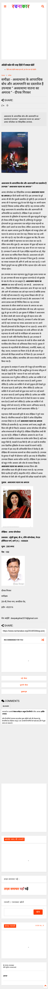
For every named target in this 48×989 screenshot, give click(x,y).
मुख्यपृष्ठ (24, 692)
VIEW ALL (39, 925)
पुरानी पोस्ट (24, 685)
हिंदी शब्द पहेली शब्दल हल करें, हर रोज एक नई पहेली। (21, 69)
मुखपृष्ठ (5, 976)
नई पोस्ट (24, 678)
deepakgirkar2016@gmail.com (24, 618)
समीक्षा (9, 75)
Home (3, 75)
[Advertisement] (24, 36)
